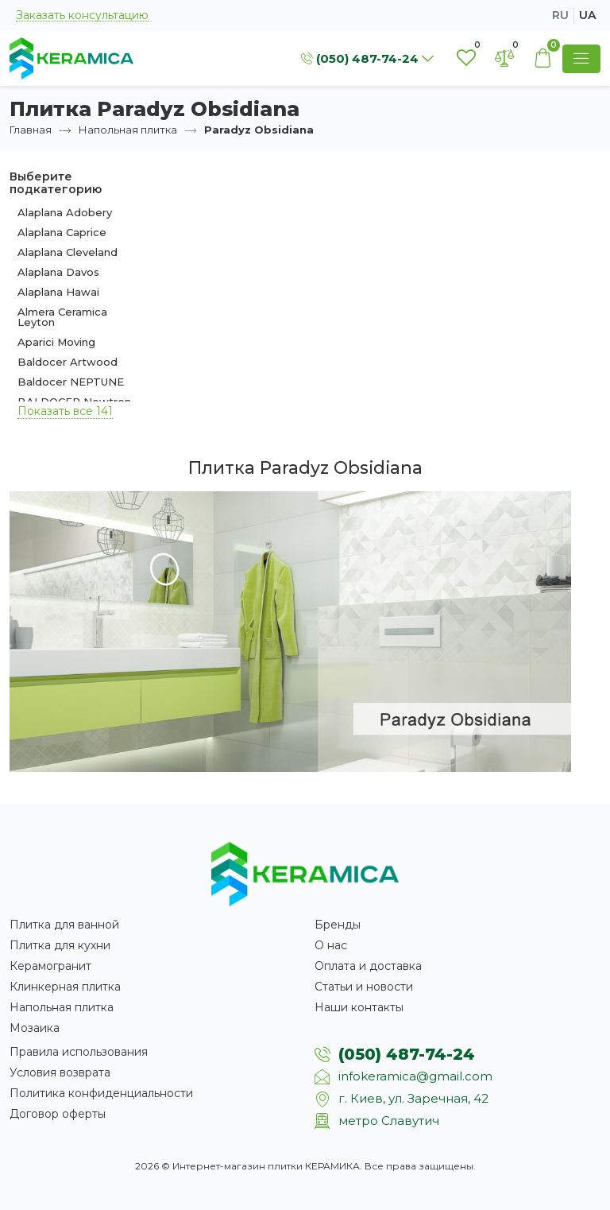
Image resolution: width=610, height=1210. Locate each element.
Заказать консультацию (82, 15)
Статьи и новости (364, 986)
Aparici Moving (56, 341)
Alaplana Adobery (64, 212)
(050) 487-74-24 (406, 1054)
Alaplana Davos (58, 272)
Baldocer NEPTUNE (70, 381)
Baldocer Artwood (67, 361)
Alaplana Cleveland (67, 252)
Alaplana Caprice (61, 232)
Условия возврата (60, 1072)
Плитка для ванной (64, 924)
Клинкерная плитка (65, 986)
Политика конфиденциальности (101, 1093)
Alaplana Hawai (58, 291)
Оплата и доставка (368, 966)
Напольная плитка (128, 129)
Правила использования (79, 1052)
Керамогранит (50, 966)
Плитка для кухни (60, 945)
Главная (31, 129)
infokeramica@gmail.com (415, 1076)
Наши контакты (359, 1007)
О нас (331, 945)
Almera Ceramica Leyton (62, 316)
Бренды (338, 924)
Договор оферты (58, 1114)
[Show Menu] (581, 59)
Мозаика (35, 1028)
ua (587, 15)
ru (560, 15)
